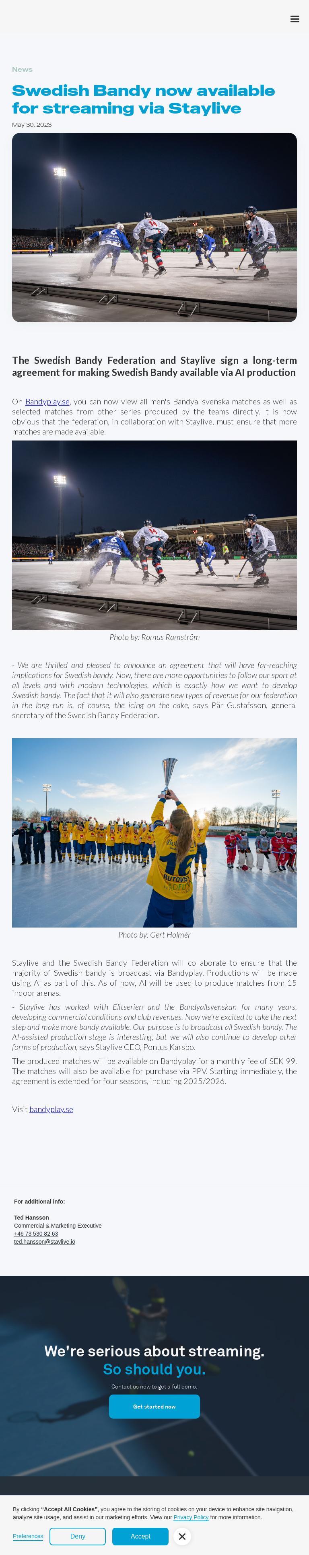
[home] (34, 4)
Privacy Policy (190, 1517)
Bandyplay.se (47, 401)
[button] (294, 17)
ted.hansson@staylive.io (44, 1241)
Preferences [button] (28, 1536)
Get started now (154, 1406)
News (22, 69)
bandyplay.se (51, 1109)
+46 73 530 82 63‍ (36, 1233)
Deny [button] (77, 1536)
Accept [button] (140, 1536)
